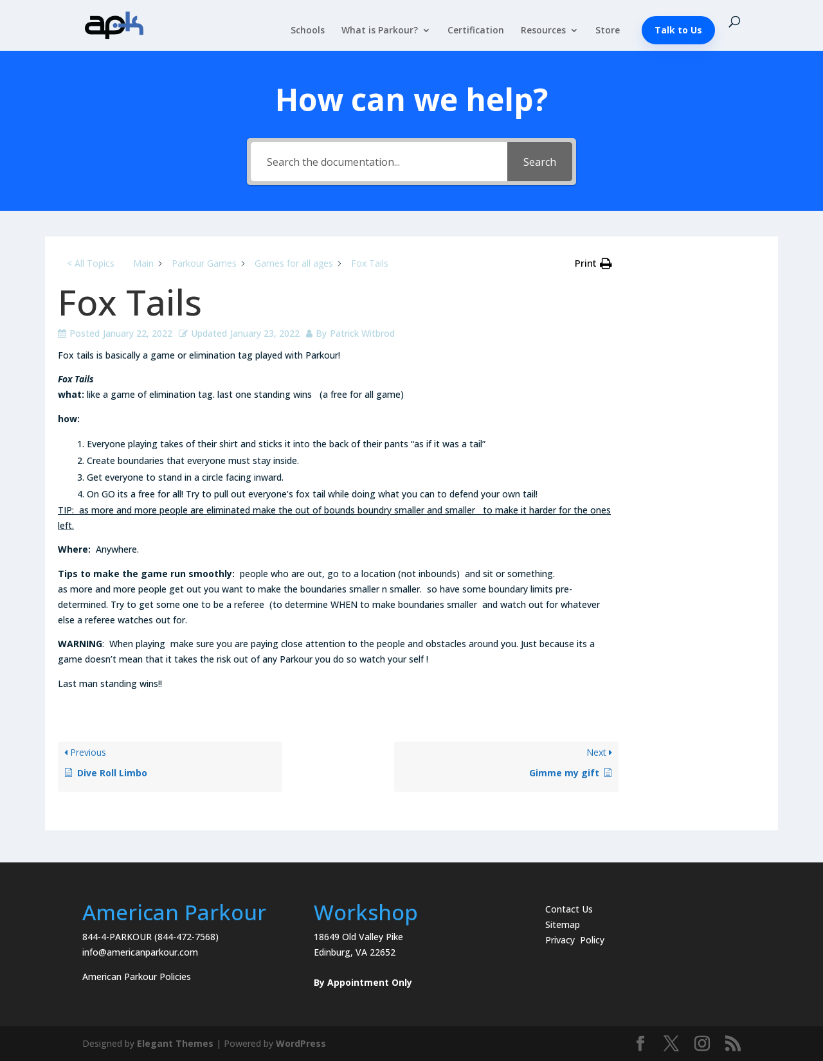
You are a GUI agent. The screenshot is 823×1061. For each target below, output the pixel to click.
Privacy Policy (574, 940)
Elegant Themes (175, 1043)
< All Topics (90, 263)
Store (607, 31)
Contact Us (569, 909)
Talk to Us (678, 30)
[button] (593, 263)
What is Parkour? (379, 31)
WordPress (301, 1043)
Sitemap (562, 924)
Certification (476, 31)
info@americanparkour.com (140, 952)
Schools (308, 31)
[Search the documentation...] (379, 161)
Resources (543, 31)
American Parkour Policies (136, 976)
